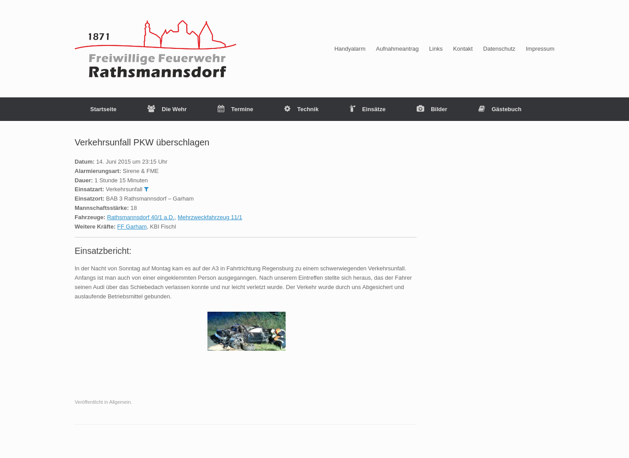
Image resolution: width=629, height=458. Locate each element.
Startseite (103, 109)
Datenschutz (499, 48)
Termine (235, 109)
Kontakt (463, 48)
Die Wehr (167, 109)
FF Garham (132, 226)
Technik (301, 109)
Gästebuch (500, 109)
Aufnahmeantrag (397, 48)
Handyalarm (350, 48)
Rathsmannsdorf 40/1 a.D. (141, 217)
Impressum (540, 48)
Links (435, 48)
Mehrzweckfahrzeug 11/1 (210, 217)
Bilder (432, 109)
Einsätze (368, 109)
